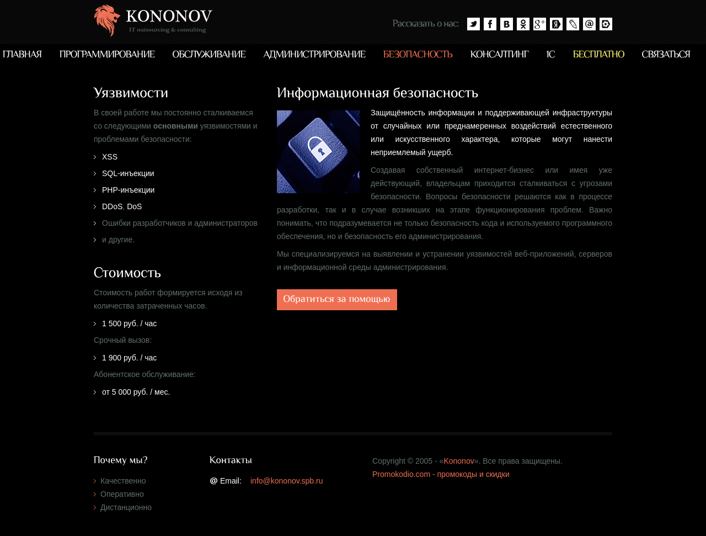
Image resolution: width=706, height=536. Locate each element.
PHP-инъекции (128, 189)
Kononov (458, 461)
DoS (134, 206)
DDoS (112, 206)
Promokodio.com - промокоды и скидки (441, 474)
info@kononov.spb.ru (286, 480)
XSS (109, 156)
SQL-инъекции (128, 173)
